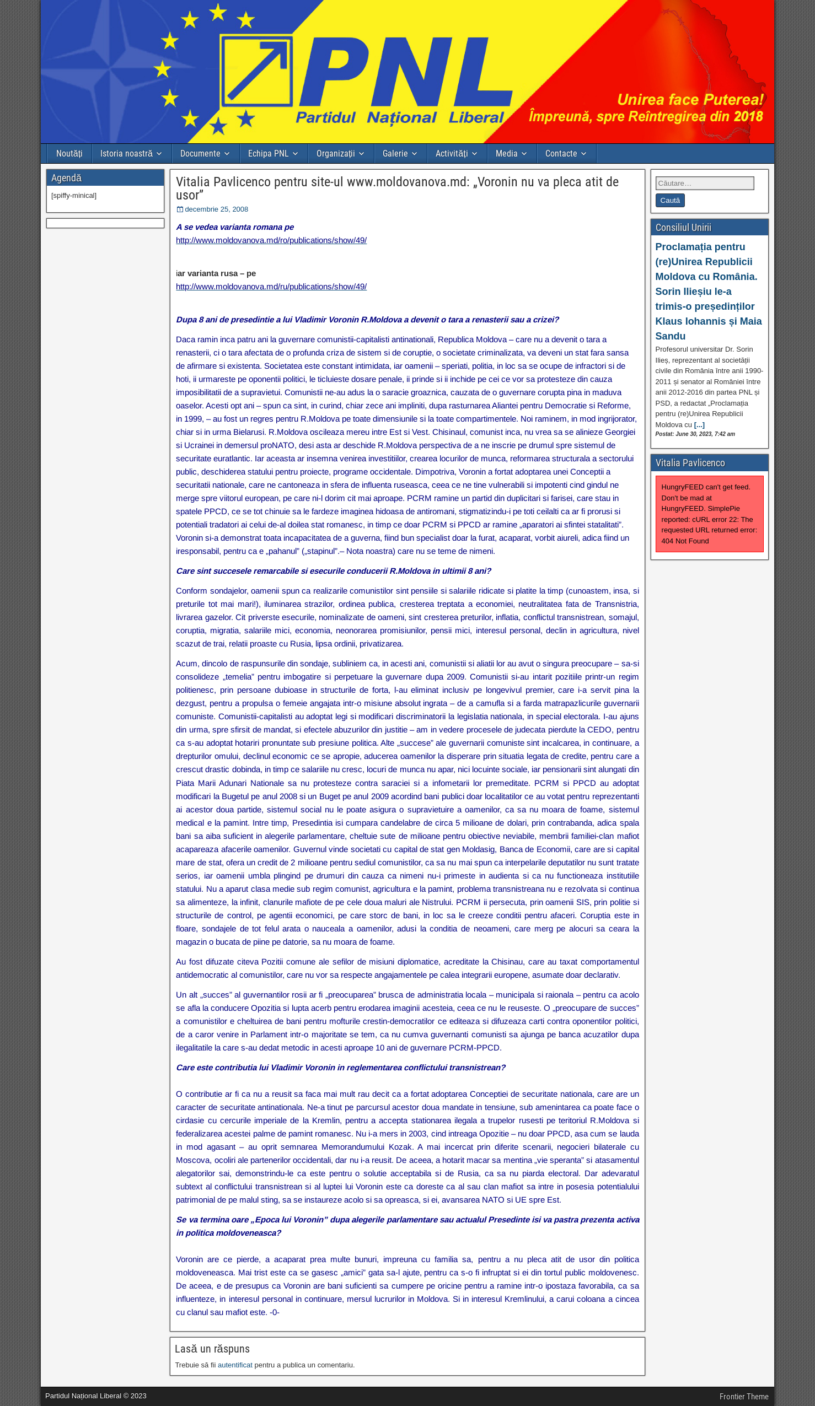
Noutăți (69, 153)
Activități (452, 153)
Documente (200, 153)
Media (507, 153)
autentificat (235, 1365)
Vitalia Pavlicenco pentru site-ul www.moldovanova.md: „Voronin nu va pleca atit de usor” (397, 188)
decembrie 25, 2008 (216, 209)
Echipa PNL (268, 153)
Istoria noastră (126, 153)
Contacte (561, 153)
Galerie (395, 153)
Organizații (336, 153)
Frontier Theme (744, 1397)
